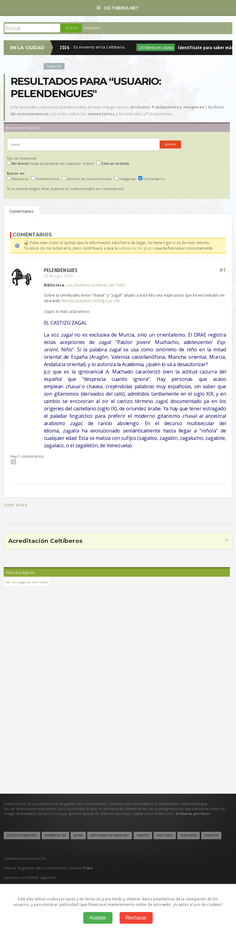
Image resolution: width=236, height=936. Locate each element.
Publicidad (188, 835)
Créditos (143, 835)
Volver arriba (15, 504)
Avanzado (92, 28)
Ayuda (78, 835)
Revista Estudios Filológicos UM (91, 300)
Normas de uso (55, 835)
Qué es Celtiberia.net (22, 835)
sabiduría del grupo (136, 248)
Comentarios (22, 211)
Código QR (54, 66)
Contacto (211, 835)
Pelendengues (61, 270)
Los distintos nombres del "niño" (96, 284)
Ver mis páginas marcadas (26, 582)
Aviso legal (165, 835)
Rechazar (136, 917)
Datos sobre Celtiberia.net (109, 835)
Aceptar (97, 917)
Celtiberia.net (118, 8)
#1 (222, 269)
